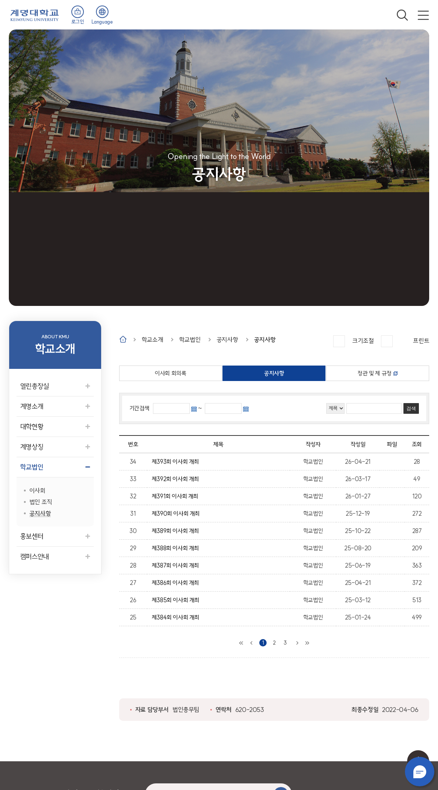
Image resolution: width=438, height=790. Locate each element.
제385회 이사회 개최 (177, 600)
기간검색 (139, 408)
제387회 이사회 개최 (177, 565)
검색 (402, 15)
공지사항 (227, 339)
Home (123, 339)
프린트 (421, 341)
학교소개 (152, 339)
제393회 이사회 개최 (177, 461)
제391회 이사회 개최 (176, 496)
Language (102, 21)
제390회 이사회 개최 (177, 513)
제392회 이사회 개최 (177, 479)
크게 (339, 341)
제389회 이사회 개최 (177, 531)
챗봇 (419, 771)
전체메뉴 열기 (423, 15)
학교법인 (189, 339)
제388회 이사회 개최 (177, 548)
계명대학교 (34, 14)
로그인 (77, 21)
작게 (387, 341)
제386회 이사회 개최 (177, 582)
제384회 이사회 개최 (177, 617)
